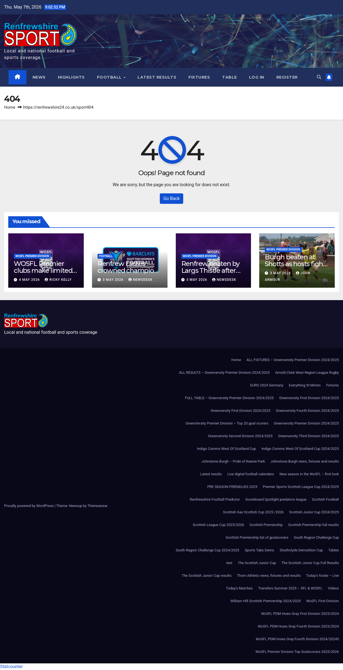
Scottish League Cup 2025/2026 (218, 525)
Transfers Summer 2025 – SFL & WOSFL (290, 588)
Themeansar (97, 506)
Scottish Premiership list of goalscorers (257, 537)
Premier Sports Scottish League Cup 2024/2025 (301, 487)
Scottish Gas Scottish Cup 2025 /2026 (253, 512)
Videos (333, 588)
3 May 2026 (114, 280)
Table (229, 77)
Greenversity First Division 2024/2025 (309, 398)
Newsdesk (140, 280)
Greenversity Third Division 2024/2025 (308, 436)
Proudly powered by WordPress (29, 506)
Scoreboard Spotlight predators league (276, 499)
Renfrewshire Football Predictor (215, 499)
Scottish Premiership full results (313, 525)
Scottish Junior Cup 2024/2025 (314, 512)
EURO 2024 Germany (266, 385)
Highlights (71, 77)
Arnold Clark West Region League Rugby (307, 372)
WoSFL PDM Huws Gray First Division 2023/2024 (300, 614)
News (39, 77)
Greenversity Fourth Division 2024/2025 (307, 411)
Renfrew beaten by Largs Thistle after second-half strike (210, 270)
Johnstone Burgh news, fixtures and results (305, 461)
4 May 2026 (30, 280)
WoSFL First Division (322, 601)
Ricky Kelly (58, 280)
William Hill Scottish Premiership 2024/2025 (265, 601)
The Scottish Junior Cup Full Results (310, 563)
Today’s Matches (239, 588)
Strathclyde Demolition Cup (301, 550)
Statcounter (11, 666)
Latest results (156, 77)
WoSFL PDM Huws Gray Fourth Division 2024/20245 (297, 639)
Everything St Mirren (305, 385)
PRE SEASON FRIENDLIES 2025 (232, 487)
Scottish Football (325, 499)
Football (110, 77)
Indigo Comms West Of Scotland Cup (226, 449)
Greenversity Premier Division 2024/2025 (306, 423)
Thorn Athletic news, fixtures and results (269, 575)
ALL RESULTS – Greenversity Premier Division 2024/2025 (224, 372)
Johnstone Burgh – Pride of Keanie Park (233, 461)
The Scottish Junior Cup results (206, 575)
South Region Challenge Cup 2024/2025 (207, 550)
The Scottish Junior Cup (257, 563)
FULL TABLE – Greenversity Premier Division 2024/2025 (229, 398)
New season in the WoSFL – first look (309, 474)
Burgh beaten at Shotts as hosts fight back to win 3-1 (295, 264)
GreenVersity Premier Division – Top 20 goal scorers (227, 423)
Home (9, 107)
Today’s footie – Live (322, 575)
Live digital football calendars (250, 474)
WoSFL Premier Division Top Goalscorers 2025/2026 (297, 652)
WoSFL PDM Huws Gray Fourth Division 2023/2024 (298, 626)
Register (287, 77)
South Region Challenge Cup (316, 537)
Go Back (171, 198)
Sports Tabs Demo (259, 550)
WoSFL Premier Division (32, 256)
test (229, 563)
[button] (319, 77)
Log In (256, 77)
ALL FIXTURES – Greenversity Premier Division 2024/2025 (293, 360)
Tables (333, 550)
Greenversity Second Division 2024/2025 (240, 436)
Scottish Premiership (266, 525)
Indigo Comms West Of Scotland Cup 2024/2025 (300, 449)
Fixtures (199, 77)
